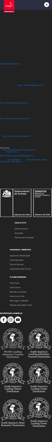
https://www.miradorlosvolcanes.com (19, 149)
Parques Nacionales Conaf (21, 305)
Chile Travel (14, 283)
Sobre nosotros (21, 228)
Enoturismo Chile (17, 296)
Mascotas (36, 159)
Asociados (19, 233)
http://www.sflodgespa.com (30, 85)
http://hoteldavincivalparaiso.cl (14, 102)
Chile (13, 161)
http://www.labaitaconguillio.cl (16, 136)
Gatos (44, 159)
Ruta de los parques (18, 291)
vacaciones (5, 161)
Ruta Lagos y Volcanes (19, 300)
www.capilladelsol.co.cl (10, 63)
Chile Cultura (15, 287)
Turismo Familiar (17, 264)
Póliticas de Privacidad (24, 237)
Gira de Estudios (16, 260)
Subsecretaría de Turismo (20, 268)
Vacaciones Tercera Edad (20, 255)
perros (19, 161)
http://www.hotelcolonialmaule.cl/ (15, 118)
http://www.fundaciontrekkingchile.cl (16, 155)
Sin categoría (14, 159)
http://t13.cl (12, 151)
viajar (29, 159)
